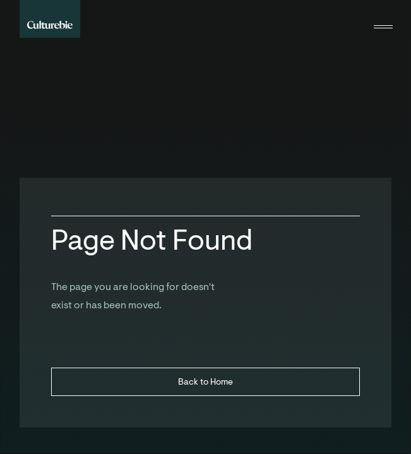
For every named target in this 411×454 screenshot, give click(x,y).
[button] (383, 19)
